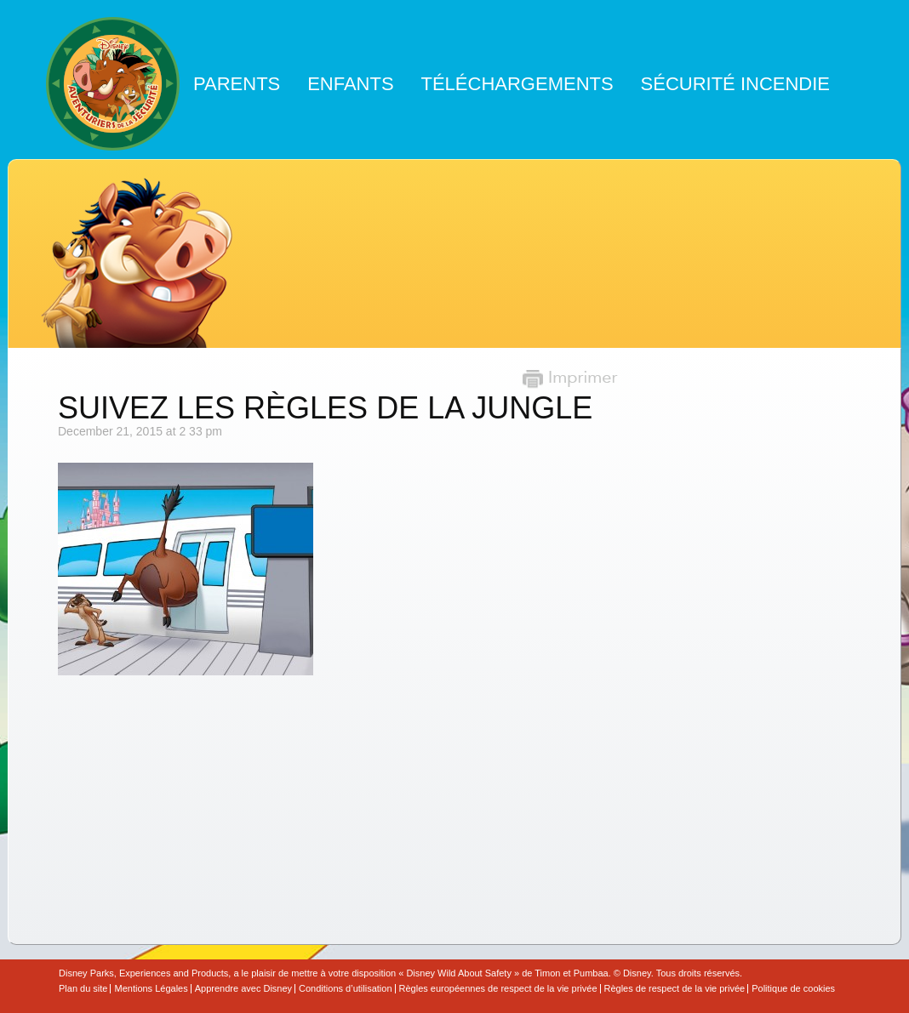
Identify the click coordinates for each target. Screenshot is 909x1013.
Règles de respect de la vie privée (675, 988)
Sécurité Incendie (735, 83)
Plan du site (83, 988)
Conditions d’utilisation (345, 988)
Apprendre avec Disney (243, 988)
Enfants (350, 83)
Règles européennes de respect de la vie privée (498, 988)
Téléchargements (517, 83)
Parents (236, 83)
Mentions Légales (150, 988)
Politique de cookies (793, 988)
